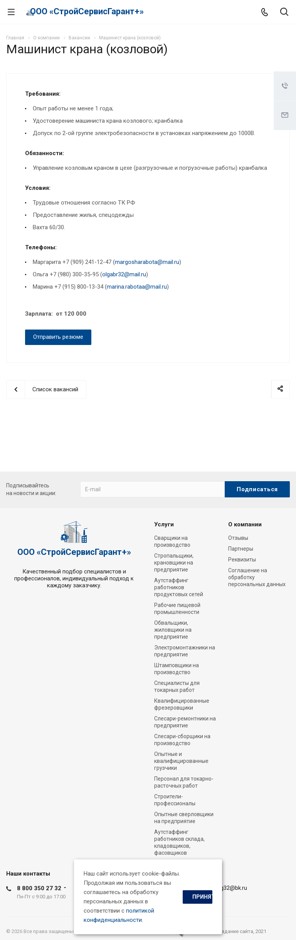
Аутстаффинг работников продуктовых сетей (178, 587)
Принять (202, 897)
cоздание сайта (234, 931)
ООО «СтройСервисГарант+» (87, 11)
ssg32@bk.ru (230, 887)
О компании (245, 524)
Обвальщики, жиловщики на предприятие (173, 630)
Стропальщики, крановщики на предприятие (173, 563)
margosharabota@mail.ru (147, 262)
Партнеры (240, 549)
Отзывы (238, 538)
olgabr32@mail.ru (124, 274)
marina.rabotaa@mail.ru (137, 286)
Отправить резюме (58, 336)
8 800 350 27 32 (39, 888)
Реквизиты (242, 559)
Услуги (164, 524)
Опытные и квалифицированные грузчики (181, 761)
